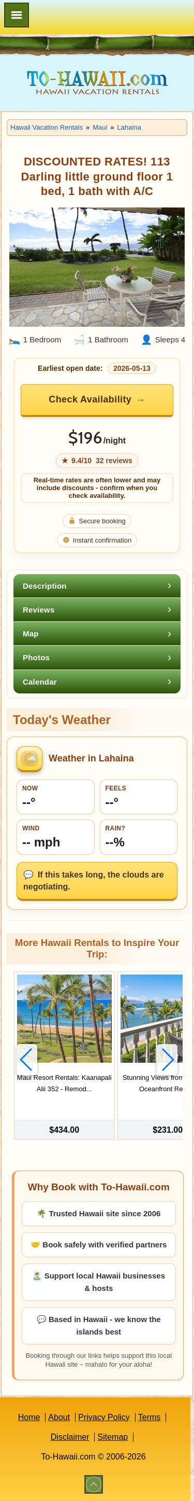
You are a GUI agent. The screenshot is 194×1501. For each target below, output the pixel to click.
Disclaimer (70, 1437)
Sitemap (112, 1437)
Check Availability (90, 399)
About (59, 1417)
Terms (149, 1417)
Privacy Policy (104, 1417)
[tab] (97, 585)
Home (29, 1417)
